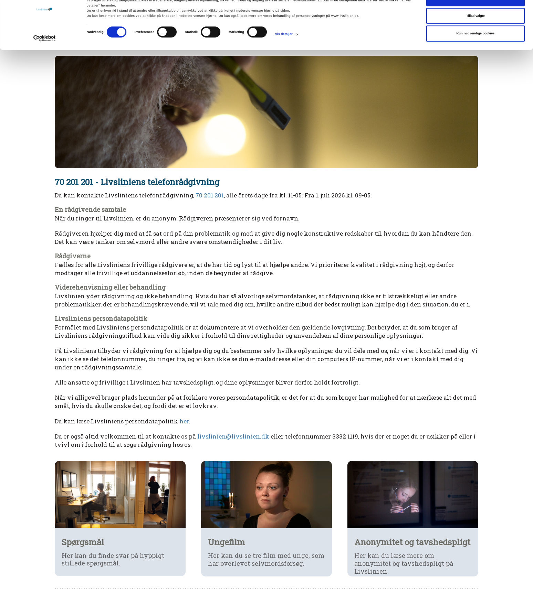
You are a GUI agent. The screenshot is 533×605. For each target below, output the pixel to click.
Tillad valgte (475, 34)
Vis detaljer (284, 52)
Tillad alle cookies (475, 16)
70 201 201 (210, 195)
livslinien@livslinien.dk (233, 436)
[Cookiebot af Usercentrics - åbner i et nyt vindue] (44, 56)
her (184, 421)
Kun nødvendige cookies (476, 51)
